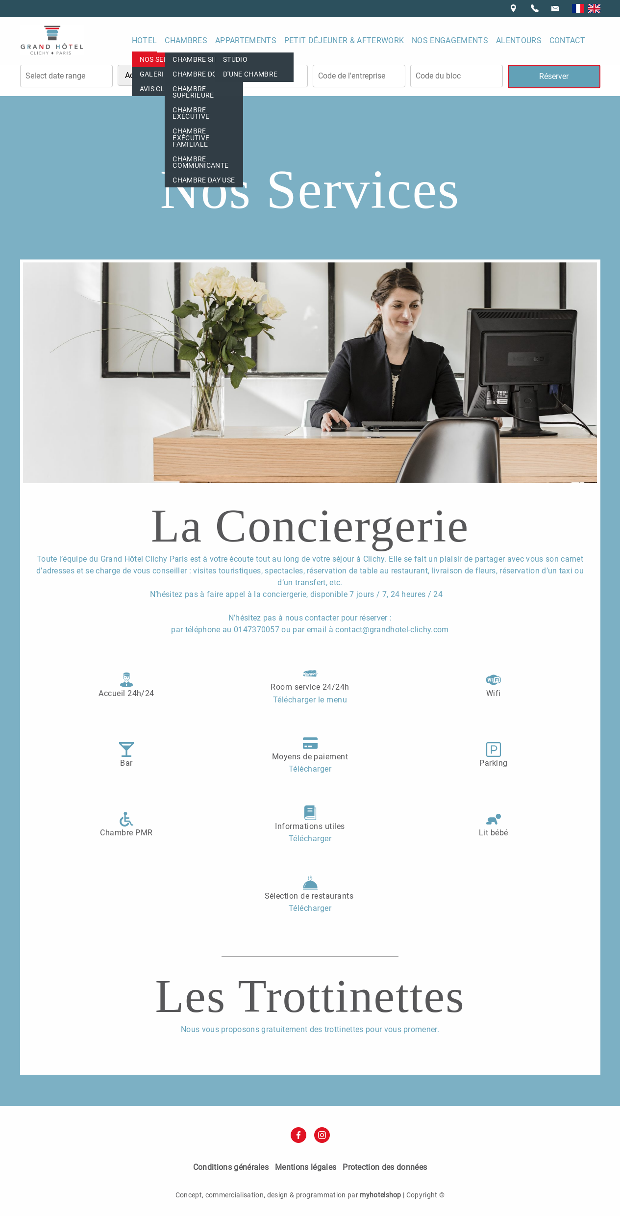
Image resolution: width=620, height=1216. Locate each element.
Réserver (554, 76)
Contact (567, 40)
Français (578, 8)
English (594, 8)
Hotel (144, 40)
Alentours (519, 40)
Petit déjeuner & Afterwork (344, 40)
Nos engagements (450, 40)
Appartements (245, 40)
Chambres (186, 40)
